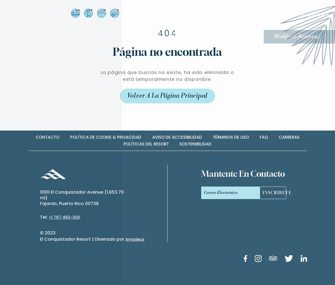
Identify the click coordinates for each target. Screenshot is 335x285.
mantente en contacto (243, 174)
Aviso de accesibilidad (177, 137)
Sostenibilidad (195, 144)
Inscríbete (274, 193)
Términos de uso (231, 137)
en (25, 13)
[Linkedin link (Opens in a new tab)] (304, 259)
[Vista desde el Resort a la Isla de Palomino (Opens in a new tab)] (75, 13)
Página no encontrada (167, 51)
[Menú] (243, 21)
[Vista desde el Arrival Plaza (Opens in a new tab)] (88, 13)
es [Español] (18, 13)
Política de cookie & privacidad (105, 137)
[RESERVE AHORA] (299, 15)
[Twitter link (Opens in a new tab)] (289, 259)
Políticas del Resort (146, 144)
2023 (50, 233)
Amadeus (134, 239)
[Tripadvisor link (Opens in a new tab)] (273, 259)
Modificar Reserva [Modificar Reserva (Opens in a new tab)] (296, 36)
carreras (289, 137)
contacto (47, 137)
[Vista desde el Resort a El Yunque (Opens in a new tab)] (101, 13)
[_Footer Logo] (52, 175)
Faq (264, 137)
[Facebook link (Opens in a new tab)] (245, 259)
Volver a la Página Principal (167, 96)
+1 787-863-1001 (64, 217)
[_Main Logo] (167, 19)
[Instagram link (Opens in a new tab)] (258, 259)
